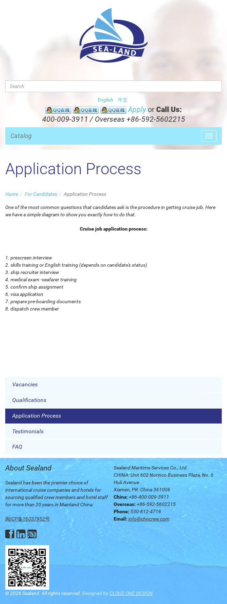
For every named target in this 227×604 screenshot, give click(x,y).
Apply (137, 109)
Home (11, 194)
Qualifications (29, 400)
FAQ (17, 446)
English (105, 100)
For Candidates (41, 194)
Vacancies (25, 384)
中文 (123, 100)
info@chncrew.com (148, 519)
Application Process (36, 415)
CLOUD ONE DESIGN (131, 593)
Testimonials (28, 431)
